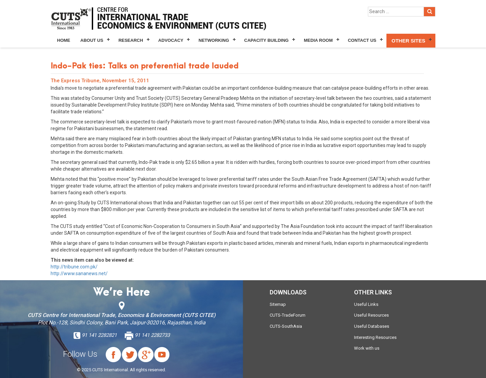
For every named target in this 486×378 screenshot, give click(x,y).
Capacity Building (266, 40)
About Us (91, 40)
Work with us (366, 348)
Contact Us (362, 40)
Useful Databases (371, 326)
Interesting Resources (375, 337)
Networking (213, 40)
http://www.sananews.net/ (79, 273)
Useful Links (366, 304)
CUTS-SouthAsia (286, 326)
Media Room (318, 40)
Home (63, 40)
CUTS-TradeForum (287, 315)
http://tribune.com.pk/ (74, 266)
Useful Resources (371, 315)
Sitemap (278, 304)
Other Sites (408, 40)
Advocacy (170, 40)
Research (130, 40)
